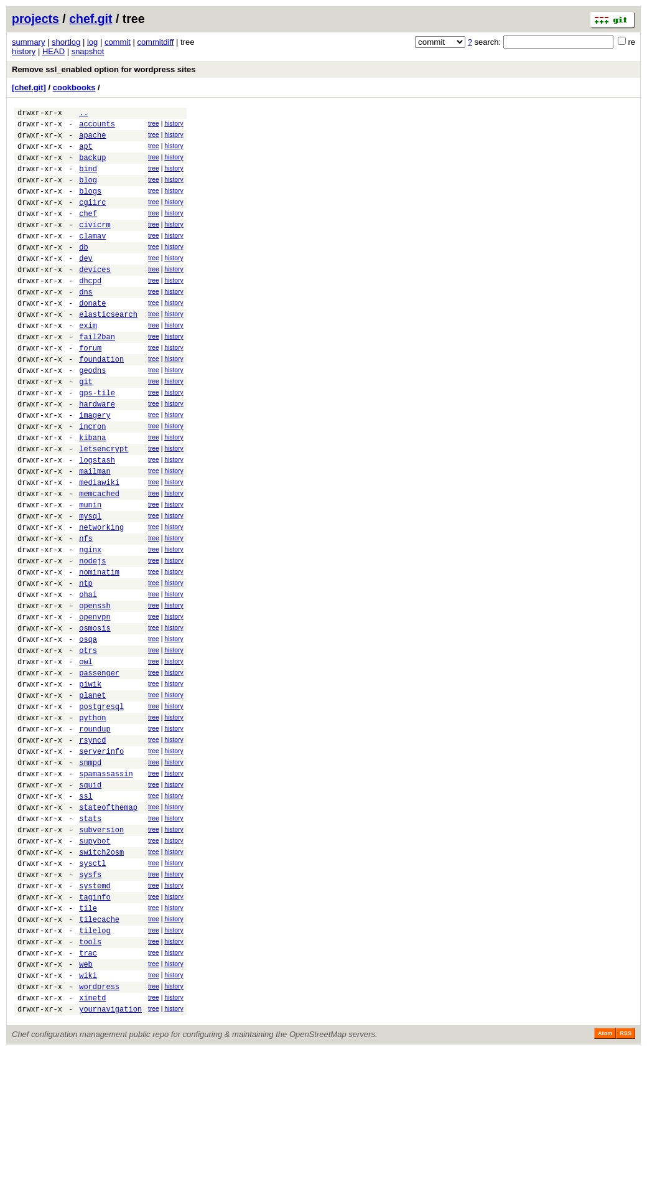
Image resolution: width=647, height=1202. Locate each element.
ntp (86, 663)
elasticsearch (108, 349)
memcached (99, 558)
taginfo (94, 1029)
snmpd (90, 872)
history (23, 51)
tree (153, 125)
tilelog (94, 1068)
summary (28, 42)
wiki (88, 1120)
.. (83, 114)
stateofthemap (108, 924)
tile (88, 1042)
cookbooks (74, 87)
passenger (99, 768)
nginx (90, 624)
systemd (94, 1016)
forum (90, 388)
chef (88, 232)
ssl (86, 911)
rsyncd (92, 846)
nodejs (92, 637)
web (86, 1107)
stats (90, 937)
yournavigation (110, 1160)
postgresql (101, 807)
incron (92, 480)
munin (90, 571)
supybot (94, 964)
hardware (97, 454)
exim (88, 362)
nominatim (99, 650)
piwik (90, 781)
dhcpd (90, 310)
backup (92, 166)
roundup (94, 833)
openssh (94, 689)
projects (35, 19)
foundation (101, 402)
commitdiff (155, 42)
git (86, 428)
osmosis (94, 715)
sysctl (92, 990)
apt (86, 153)
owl (86, 754)
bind (88, 179)
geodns (92, 415)
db (83, 271)
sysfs (90, 1003)
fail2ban (97, 375)
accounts (97, 127)
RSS (625, 1184)
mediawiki (99, 545)
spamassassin (106, 885)
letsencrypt (103, 506)
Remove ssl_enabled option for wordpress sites (103, 69)
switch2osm (101, 977)
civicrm (94, 245)
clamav (92, 258)
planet (92, 794)
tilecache (99, 1055)
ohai (88, 676)
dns (86, 323)
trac (88, 1094)
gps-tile (97, 441)
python (92, 820)
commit (118, 42)
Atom (605, 1184)
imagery (94, 467)
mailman (94, 532)
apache (92, 140)
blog (88, 192)
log (92, 42)
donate (92, 336)
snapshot (88, 51)
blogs (90, 205)
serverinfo (101, 859)
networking (101, 598)
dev (86, 284)
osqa (88, 728)
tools (90, 1081)
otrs (88, 741)
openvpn (94, 702)
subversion (101, 951)
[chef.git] (29, 87)
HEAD (53, 51)
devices (94, 297)
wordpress (99, 1134)
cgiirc (92, 219)
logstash (97, 519)
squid (90, 898)
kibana (92, 493)
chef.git (90, 19)
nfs (86, 611)
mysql (90, 585)
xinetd (92, 1147)
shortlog (66, 42)
